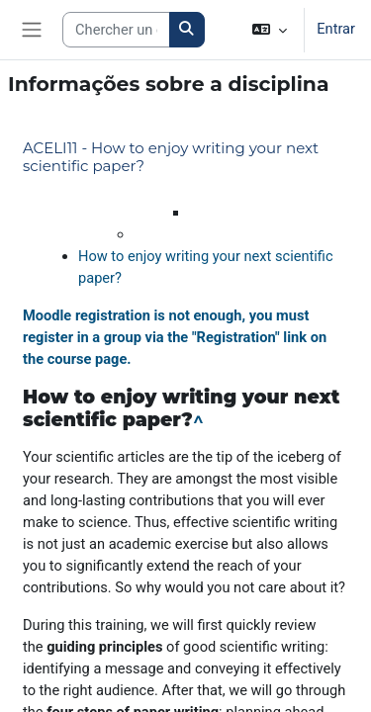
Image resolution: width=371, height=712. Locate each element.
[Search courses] (116, 29)
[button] (269, 29)
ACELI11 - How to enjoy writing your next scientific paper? (171, 156)
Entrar (336, 29)
